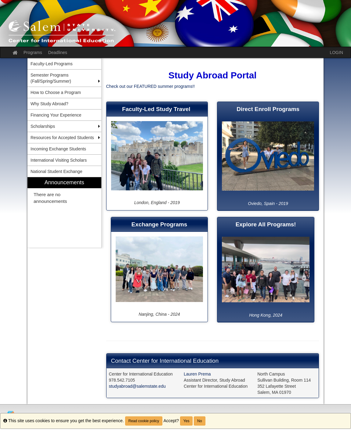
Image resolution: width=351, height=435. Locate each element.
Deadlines (57, 52)
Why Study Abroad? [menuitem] (49, 103)
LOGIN (336, 52)
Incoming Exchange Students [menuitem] (58, 148)
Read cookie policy (143, 421)
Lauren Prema (197, 374)
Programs (33, 52)
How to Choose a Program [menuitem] (56, 92)
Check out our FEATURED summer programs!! (150, 86)
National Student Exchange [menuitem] (56, 171)
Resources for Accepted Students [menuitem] (62, 137)
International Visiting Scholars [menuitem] (59, 160)
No (199, 421)
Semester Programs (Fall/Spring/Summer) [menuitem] (51, 78)
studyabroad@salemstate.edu (137, 386)
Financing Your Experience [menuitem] (56, 115)
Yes (186, 421)
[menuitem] (64, 212)
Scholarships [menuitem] (43, 126)
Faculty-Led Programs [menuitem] (52, 63)
